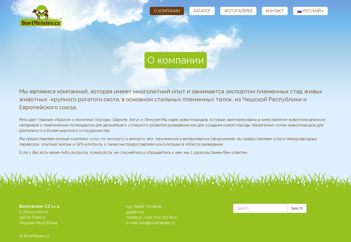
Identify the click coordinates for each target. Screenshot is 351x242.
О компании (167, 11)
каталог (202, 11)
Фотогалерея (238, 11)
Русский (310, 11)
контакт (275, 11)
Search (297, 208)
